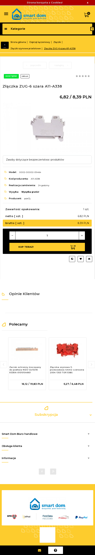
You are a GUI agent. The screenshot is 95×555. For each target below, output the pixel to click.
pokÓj (27, 198)
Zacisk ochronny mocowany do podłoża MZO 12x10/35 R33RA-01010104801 (25, 370)
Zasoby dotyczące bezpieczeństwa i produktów (35, 159)
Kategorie (14, 28)
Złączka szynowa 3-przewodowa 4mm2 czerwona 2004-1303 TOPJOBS (67, 370)
